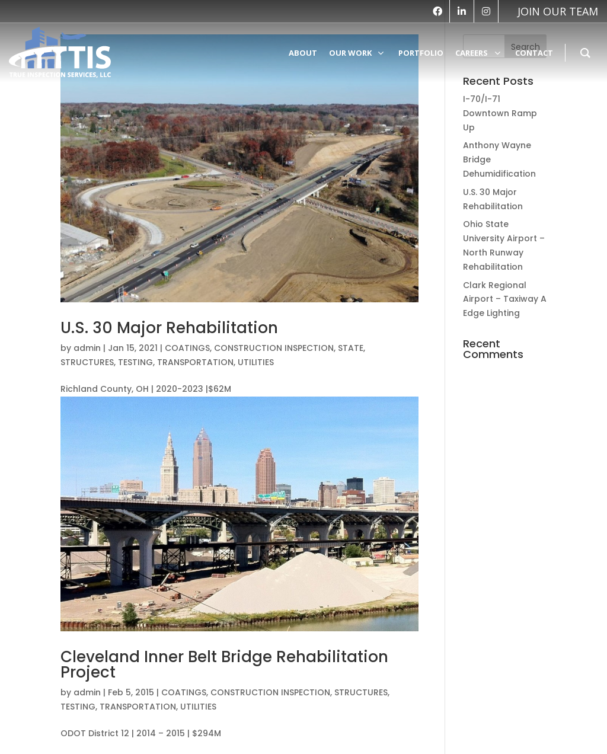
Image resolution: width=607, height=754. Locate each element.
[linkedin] (462, 11)
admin (87, 348)
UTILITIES (256, 362)
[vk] (552, 11)
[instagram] (486, 11)
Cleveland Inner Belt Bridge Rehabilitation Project (224, 664)
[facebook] (437, 11)
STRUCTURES (87, 362)
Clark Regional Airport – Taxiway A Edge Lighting (505, 299)
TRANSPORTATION (195, 362)
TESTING (135, 362)
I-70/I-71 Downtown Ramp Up (500, 113)
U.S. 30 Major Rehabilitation (169, 327)
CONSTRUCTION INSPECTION (274, 348)
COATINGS (187, 348)
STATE (350, 348)
